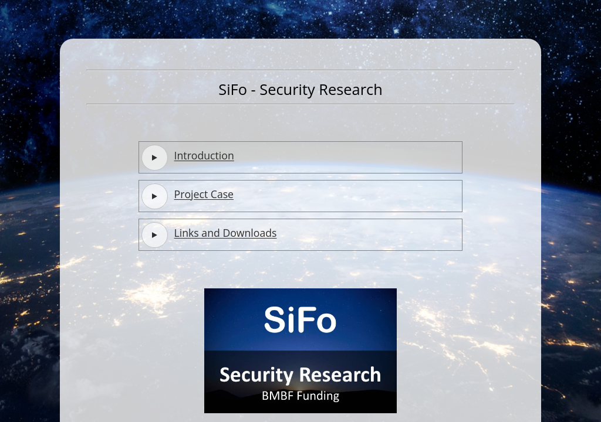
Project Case (187, 196)
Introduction (187, 158)
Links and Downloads (208, 235)
